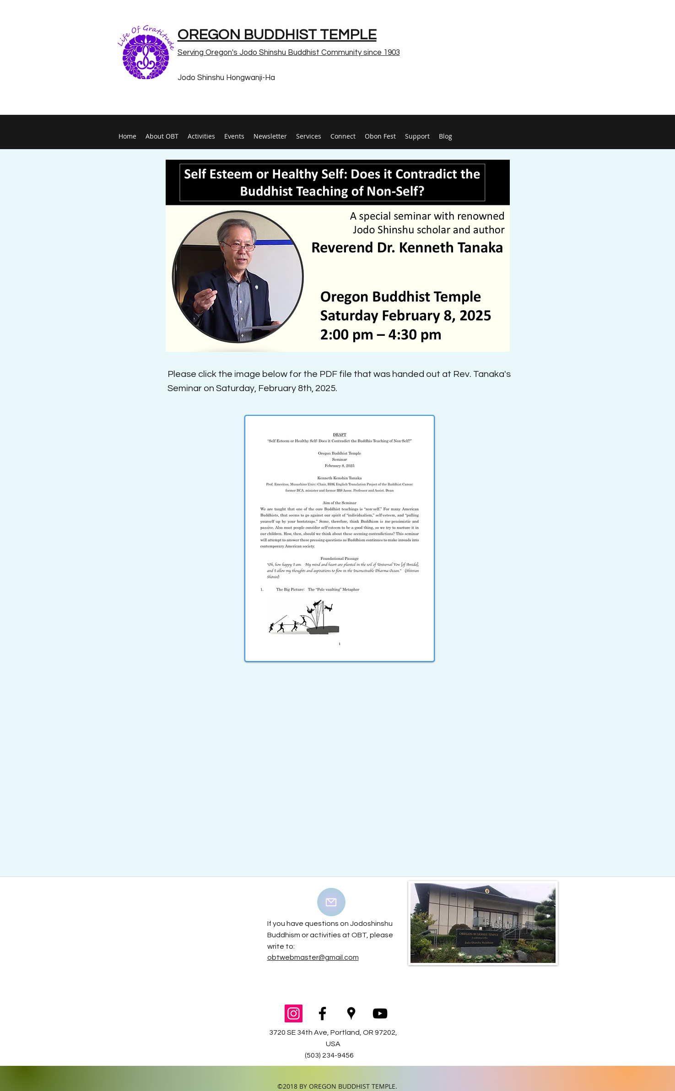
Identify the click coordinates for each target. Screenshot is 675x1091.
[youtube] (380, 1013)
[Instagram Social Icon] (293, 1013)
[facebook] (322, 1013)
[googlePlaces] (351, 1013)
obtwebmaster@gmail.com (313, 957)
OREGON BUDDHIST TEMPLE (277, 35)
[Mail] (331, 902)
